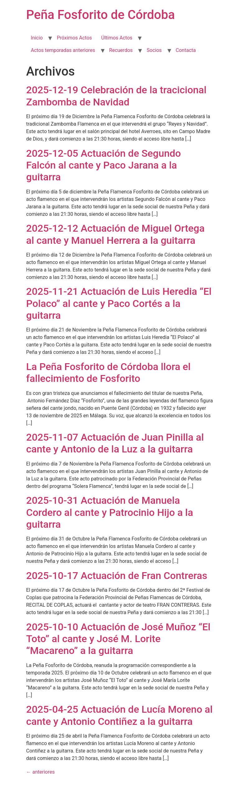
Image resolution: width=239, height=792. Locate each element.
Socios (154, 50)
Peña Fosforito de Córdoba (100, 14)
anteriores (40, 772)
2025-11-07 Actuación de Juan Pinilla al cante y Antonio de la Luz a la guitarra (115, 443)
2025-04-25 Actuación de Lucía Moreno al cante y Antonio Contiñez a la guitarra (119, 715)
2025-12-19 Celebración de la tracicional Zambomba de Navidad (116, 96)
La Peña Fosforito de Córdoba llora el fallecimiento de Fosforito (108, 372)
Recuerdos (121, 50)
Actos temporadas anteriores (63, 50)
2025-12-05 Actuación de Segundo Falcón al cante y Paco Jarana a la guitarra (103, 165)
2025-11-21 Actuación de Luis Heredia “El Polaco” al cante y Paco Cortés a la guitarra (119, 303)
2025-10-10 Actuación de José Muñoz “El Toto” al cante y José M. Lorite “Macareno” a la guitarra (118, 639)
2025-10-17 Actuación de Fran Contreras (116, 575)
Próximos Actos (74, 38)
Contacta (186, 50)
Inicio (37, 38)
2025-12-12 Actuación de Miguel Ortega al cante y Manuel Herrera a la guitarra (115, 234)
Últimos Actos (116, 38)
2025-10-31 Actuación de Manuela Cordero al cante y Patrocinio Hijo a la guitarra (109, 512)
